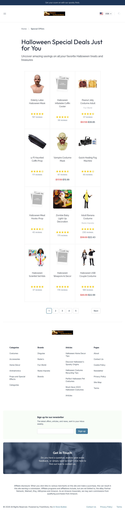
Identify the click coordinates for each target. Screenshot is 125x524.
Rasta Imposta (44, 371)
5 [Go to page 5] (75, 311)
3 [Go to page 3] (62, 311)
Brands (41, 376)
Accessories (14, 359)
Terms (96, 388)
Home (24, 29)
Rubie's (41, 359)
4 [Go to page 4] (69, 311)
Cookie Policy (99, 365)
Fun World (42, 365)
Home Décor (14, 365)
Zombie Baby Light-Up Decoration (62, 218)
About (96, 353)
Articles (69, 395)
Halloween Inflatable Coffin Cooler (62, 103)
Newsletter (98, 371)
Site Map (98, 382)
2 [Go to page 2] (55, 311)
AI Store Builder (59, 507)
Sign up (82, 431)
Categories (14, 385)
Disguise (41, 353)
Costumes (13, 353)
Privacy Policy (100, 376)
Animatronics (15, 371)
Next (96, 311)
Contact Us (98, 359)
